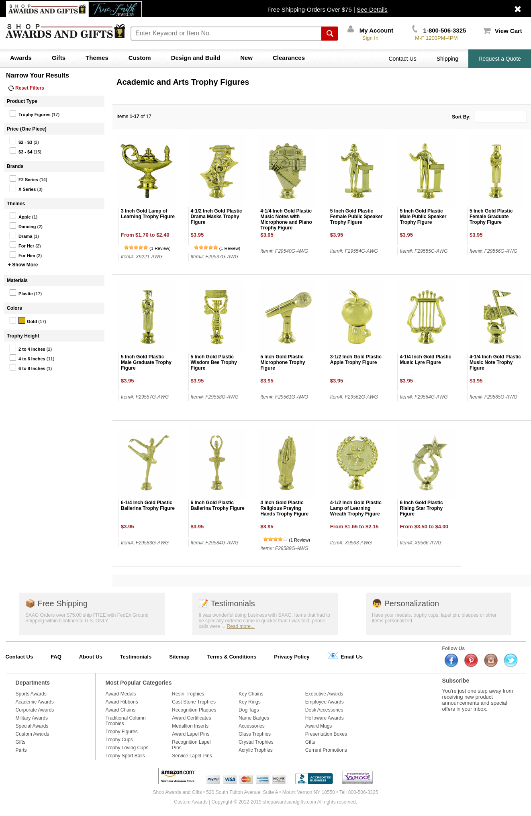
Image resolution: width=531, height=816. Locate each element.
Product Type (22, 101)
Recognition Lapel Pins (191, 745)
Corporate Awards (35, 710)
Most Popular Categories (139, 682)
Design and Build (196, 57)
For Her (21, 244)
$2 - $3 (20, 141)
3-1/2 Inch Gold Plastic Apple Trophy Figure (356, 359)
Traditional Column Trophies (126, 720)
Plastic (21, 292)
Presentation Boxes (326, 734)
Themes (97, 57)
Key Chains (251, 694)
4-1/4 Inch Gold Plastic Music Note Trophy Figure (495, 362)
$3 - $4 (20, 150)
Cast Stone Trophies (194, 702)
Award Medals (121, 694)
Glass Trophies (255, 734)
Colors (14, 308)
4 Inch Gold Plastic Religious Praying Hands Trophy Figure (284, 508)
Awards (21, 57)
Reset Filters (26, 88)
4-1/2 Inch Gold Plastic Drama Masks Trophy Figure (216, 216)
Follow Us (453, 648)
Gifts (58, 57)
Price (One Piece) (27, 129)
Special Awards (32, 726)
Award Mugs (318, 726)
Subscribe (456, 680)
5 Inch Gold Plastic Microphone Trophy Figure (282, 362)
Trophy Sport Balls (125, 756)
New (246, 57)
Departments (33, 682)
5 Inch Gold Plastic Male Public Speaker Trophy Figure (423, 216)
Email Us (345, 655)
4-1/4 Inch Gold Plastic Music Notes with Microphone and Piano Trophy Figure (286, 219)
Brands (15, 166)
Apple (20, 215)
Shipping (448, 58)
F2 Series (23, 178)
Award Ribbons (122, 702)
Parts (21, 750)
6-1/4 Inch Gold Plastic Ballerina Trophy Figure (148, 505)
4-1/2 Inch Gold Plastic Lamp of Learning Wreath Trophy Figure (356, 508)
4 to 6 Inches (27, 357)
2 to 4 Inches (27, 348)
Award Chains (120, 710)
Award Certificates (191, 718)
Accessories (252, 726)
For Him (22, 254)
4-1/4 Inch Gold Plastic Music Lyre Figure (425, 359)
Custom (140, 57)
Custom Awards (32, 734)
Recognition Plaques (194, 710)
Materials (17, 280)
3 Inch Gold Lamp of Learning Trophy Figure (148, 213)
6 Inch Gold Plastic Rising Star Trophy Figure (421, 508)
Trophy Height (23, 336)
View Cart (502, 30)
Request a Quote (499, 58)
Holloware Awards (324, 718)
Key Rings (250, 702)
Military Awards (32, 718)
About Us (90, 657)
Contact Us (402, 58)
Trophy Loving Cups (127, 748)
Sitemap (179, 657)
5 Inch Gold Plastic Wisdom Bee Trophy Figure (214, 362)
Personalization (405, 603)
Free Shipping (56, 603)
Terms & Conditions (232, 657)
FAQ (56, 657)
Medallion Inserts (190, 726)
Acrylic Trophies (256, 750)
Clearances (289, 57)
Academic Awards (35, 702)
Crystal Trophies (256, 742)
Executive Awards (324, 694)
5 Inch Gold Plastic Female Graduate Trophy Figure (491, 216)
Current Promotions (326, 750)
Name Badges (254, 718)
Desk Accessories (324, 710)
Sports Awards (31, 694)
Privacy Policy (291, 657)
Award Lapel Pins (190, 734)
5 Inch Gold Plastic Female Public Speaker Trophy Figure (356, 216)
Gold (23, 320)
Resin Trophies (188, 694)
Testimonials (226, 603)
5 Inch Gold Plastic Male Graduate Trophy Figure (146, 362)
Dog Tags (249, 710)
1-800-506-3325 (439, 30)
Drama (20, 235)
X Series (22, 188)
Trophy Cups (119, 739)
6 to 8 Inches (27, 367)
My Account (370, 30)
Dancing (22, 225)
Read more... (240, 626)
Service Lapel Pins (192, 756)
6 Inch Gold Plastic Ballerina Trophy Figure (218, 505)
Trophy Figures (29, 113)
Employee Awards (324, 702)
